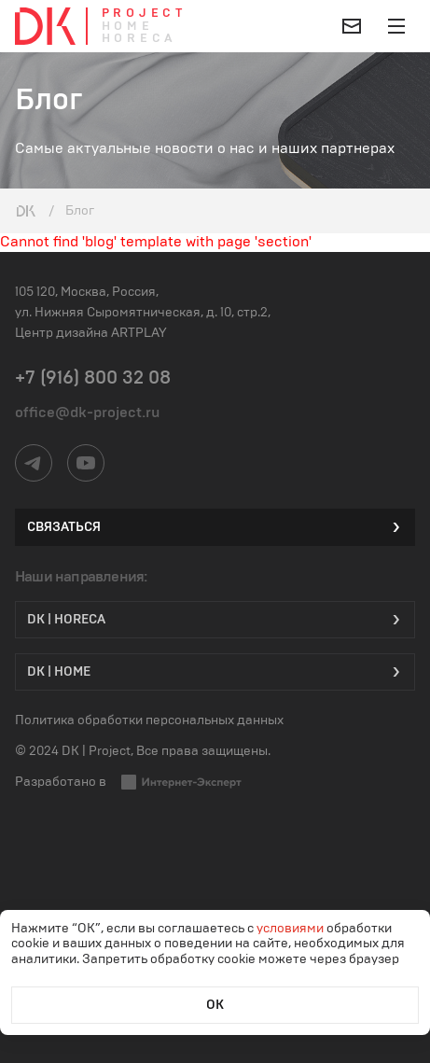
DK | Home (215, 671)
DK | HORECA (215, 619)
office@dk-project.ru (87, 412)
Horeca (139, 39)
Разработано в (129, 782)
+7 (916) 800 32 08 (93, 378)
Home (128, 27)
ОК (215, 1005)
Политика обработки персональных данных (149, 720)
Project (144, 13)
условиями (291, 928)
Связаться (215, 527)
